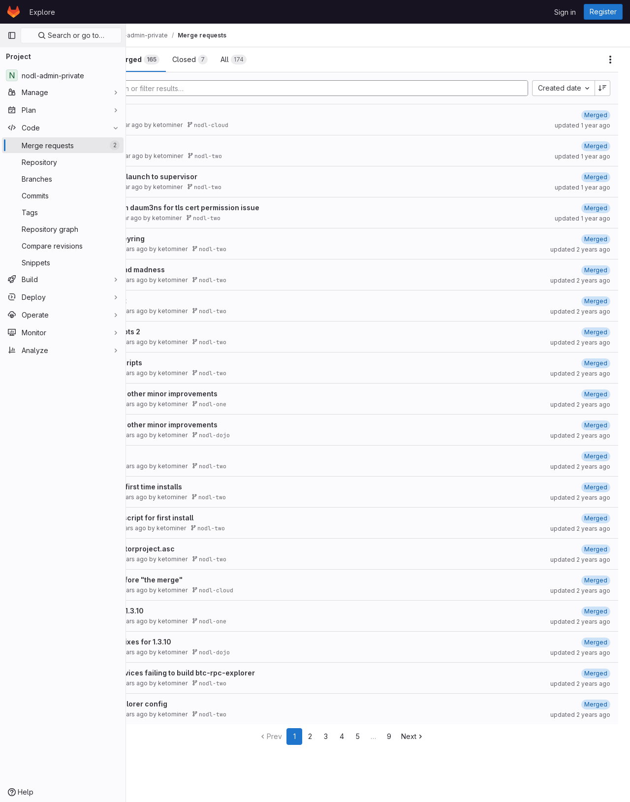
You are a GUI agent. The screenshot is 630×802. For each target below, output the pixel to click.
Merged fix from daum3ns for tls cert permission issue (239, 207)
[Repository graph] (63, 229)
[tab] (159, 59)
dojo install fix (170, 455)
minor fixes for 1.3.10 (181, 611)
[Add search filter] (353, 88)
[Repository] (63, 162)
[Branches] (63, 179)
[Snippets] (63, 262)
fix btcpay (163, 114)
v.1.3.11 (156, 145)
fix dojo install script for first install (206, 517)
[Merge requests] (63, 145)
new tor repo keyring (181, 238)
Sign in (565, 12)
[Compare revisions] (63, 246)
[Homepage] (13, 12)
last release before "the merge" (200, 580)
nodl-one (281, 404)
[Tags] (63, 212)
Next (449, 736)
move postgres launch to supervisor (208, 176)
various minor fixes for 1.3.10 (195, 642)
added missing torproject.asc (196, 549)
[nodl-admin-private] (63, 75)
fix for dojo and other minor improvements (218, 393)
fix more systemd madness (191, 269)
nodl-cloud (280, 124)
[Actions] (610, 59)
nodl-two (277, 156)
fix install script (172, 300)
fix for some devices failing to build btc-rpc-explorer (236, 673)
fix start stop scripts (180, 362)
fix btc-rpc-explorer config (193, 704)
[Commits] (63, 195)
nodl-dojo (283, 435)
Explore (42, 12)
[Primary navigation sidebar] (12, 35)
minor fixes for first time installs (200, 486)
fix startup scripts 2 (179, 331)
